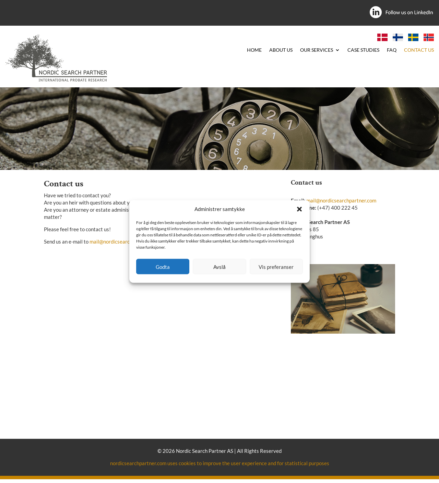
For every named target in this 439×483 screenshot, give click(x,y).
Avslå (219, 266)
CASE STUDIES (363, 50)
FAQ (391, 50)
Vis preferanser (276, 266)
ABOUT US (281, 50)
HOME (254, 50)
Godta (163, 266)
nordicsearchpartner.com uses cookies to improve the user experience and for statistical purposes (219, 463)
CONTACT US (419, 50)
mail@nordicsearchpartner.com (124, 241)
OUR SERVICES (316, 50)
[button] (299, 209)
